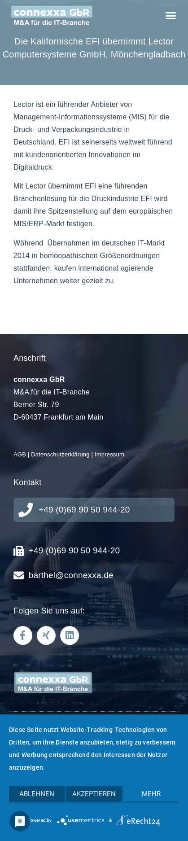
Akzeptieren (94, 794)
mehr (151, 794)
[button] (170, 15)
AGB (19, 454)
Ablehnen (36, 794)
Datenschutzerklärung (60, 454)
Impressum (109, 454)
